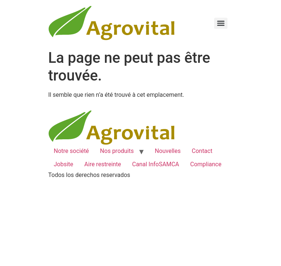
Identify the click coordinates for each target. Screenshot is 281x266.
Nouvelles (168, 150)
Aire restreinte (102, 164)
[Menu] (220, 23)
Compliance (206, 164)
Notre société (71, 150)
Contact (202, 150)
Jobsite (63, 164)
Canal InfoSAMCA (155, 164)
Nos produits (117, 150)
